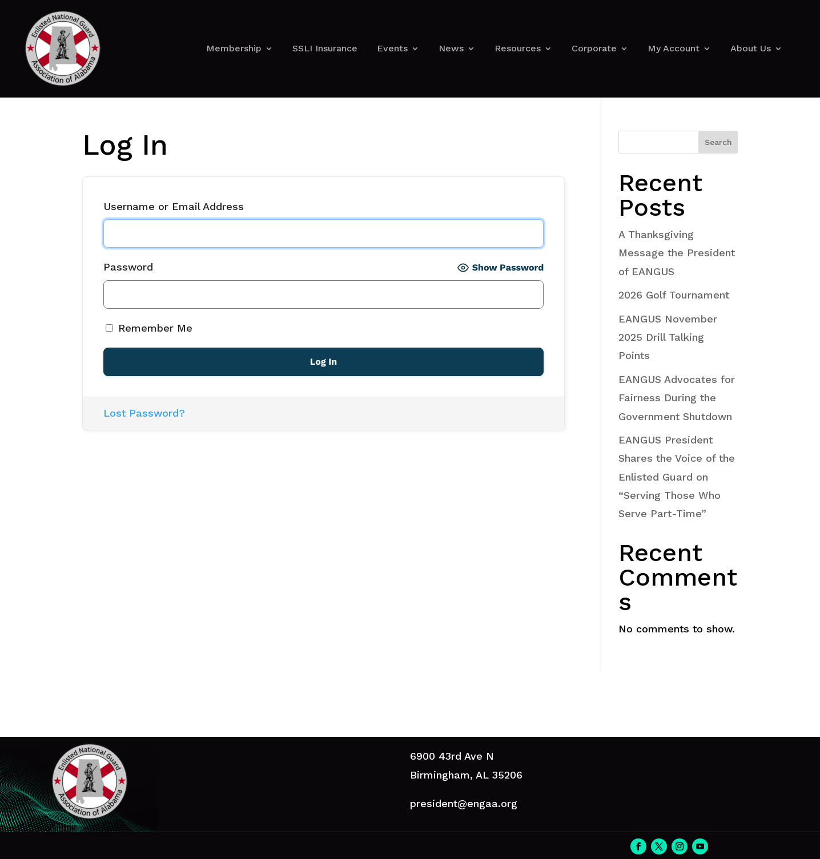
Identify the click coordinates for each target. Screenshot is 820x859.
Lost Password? (144, 413)
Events (392, 48)
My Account (674, 48)
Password (128, 267)
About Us (750, 48)
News (451, 48)
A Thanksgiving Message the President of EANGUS (676, 252)
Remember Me (149, 328)
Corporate (594, 48)
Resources (518, 48)
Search (718, 142)
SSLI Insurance (324, 48)
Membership (234, 48)
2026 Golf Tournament (673, 295)
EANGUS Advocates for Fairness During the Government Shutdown (676, 397)
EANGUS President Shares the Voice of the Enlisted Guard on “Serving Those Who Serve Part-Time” (676, 477)
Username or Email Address (173, 206)
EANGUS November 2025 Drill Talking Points (667, 337)
